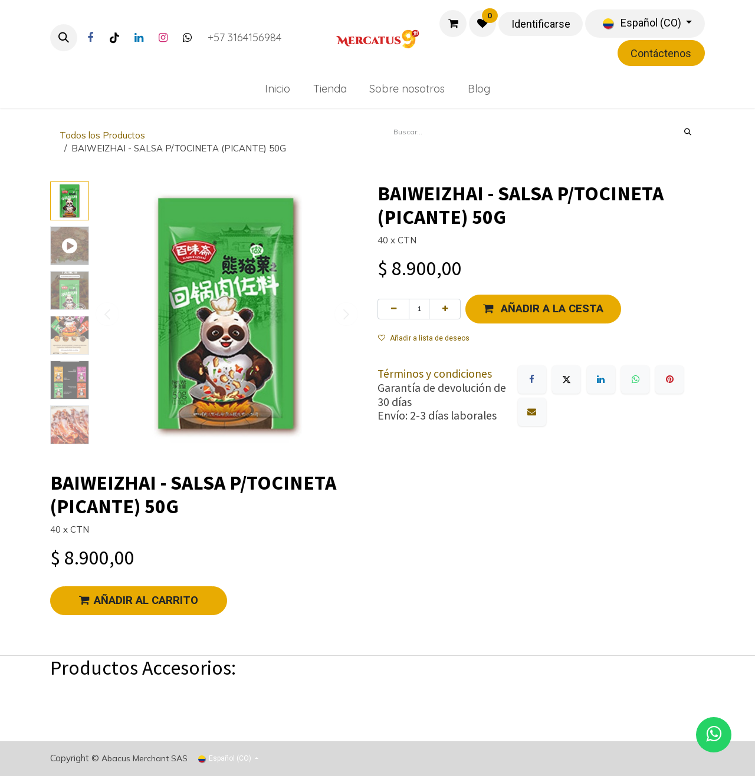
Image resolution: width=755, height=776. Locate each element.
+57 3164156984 (244, 37)
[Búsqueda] (688, 132)
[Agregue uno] (445, 309)
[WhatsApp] (635, 379)
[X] (566, 379)
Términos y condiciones (435, 373)
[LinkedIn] (138, 37)
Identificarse (540, 24)
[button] (63, 37)
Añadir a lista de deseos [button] (424, 338)
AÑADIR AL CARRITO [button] (138, 600)
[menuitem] (277, 88)
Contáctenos (661, 53)
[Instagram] (162, 37)
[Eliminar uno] (393, 309)
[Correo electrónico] (532, 412)
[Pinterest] (669, 379)
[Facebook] (90, 37)
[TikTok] (114, 37)
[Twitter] (187, 37)
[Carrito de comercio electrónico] (453, 23)
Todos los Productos (102, 135)
